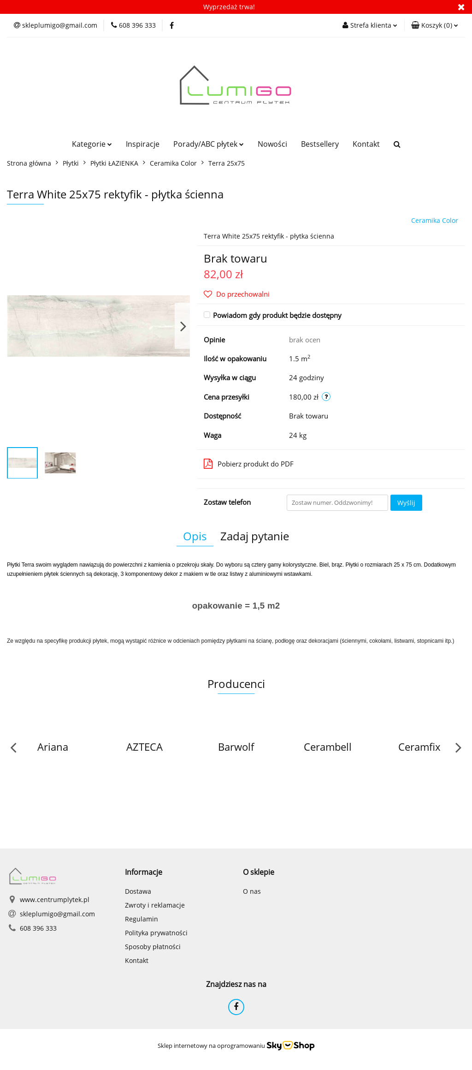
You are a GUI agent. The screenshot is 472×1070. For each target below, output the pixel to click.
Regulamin (141, 919)
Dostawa (138, 891)
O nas (252, 891)
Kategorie (92, 144)
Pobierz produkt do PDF (249, 464)
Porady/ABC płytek (208, 144)
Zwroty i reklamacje (155, 905)
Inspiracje (142, 144)
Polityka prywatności (156, 932)
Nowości (272, 144)
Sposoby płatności (153, 946)
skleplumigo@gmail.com (57, 913)
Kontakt (366, 144)
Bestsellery (320, 144)
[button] (434, 25)
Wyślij (406, 502)
